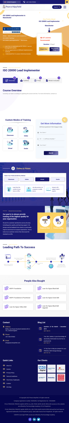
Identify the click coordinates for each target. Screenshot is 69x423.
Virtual (42, 179)
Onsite (58, 179)
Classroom (11, 179)
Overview (11, 80)
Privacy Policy (10, 373)
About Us (8, 365)
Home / (5, 36)
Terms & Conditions (11, 376)
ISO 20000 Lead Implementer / (11, 40)
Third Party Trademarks (13, 380)
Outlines (25, 80)
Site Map (8, 387)
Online (27, 179)
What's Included (53, 80)
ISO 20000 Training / (8, 38)
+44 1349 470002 (10, 337)
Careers (8, 369)
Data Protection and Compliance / (17, 36)
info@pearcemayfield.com (12, 343)
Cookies (8, 383)
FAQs (38, 80)
